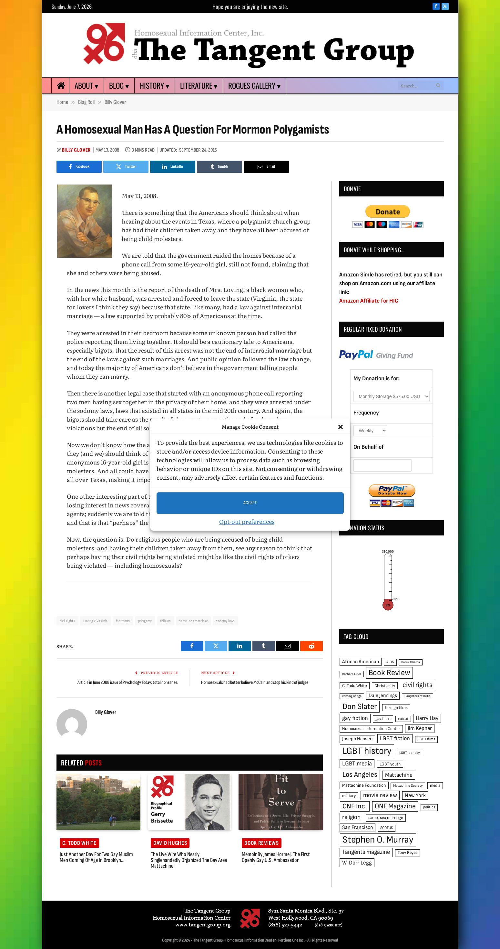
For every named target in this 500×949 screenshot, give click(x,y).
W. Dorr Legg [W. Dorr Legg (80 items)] (357, 862)
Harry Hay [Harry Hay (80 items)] (427, 718)
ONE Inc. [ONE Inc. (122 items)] (354, 806)
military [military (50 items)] (349, 795)
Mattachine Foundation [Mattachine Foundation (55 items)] (364, 785)
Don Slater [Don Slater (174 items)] (359, 707)
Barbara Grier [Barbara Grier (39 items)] (351, 674)
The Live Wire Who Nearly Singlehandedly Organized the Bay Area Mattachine (189, 860)
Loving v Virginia (95, 621)
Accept (250, 503)
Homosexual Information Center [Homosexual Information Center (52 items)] (371, 728)
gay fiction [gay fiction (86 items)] (355, 718)
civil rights (68, 621)
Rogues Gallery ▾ (254, 85)
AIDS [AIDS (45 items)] (390, 662)
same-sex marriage (193, 621)
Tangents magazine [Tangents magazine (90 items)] (366, 852)
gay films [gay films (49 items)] (383, 718)
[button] (340, 427)
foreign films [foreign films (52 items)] (396, 707)
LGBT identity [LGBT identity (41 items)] (409, 753)
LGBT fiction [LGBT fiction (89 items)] (395, 738)
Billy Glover (76, 150)
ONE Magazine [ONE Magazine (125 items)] (395, 806)
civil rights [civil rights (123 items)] (418, 685)
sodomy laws (225, 621)
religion (165, 621)
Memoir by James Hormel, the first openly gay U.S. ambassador (276, 857)
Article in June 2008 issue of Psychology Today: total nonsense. (127, 682)
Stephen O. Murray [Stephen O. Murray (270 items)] (377, 839)
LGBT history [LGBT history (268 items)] (367, 751)
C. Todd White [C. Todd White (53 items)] (354, 685)
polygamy (145, 621)
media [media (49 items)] (435, 785)
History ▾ (154, 85)
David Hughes (170, 843)
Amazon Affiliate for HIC (368, 300)
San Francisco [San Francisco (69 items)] (357, 827)
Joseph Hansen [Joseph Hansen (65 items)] (357, 739)
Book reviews (261, 843)
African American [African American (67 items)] (360, 662)
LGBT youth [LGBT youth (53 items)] (390, 764)
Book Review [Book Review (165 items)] (389, 672)
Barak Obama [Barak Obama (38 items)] (410, 662)
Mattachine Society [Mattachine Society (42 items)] (408, 786)
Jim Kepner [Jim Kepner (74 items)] (420, 728)
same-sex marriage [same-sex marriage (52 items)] (385, 817)
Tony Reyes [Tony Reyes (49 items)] (407, 852)
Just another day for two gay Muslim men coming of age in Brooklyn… (96, 857)
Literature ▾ (199, 85)
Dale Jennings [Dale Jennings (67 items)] (383, 696)
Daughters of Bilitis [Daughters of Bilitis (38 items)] (417, 696)
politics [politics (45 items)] (429, 807)
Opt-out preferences (246, 521)
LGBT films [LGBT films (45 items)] (426, 739)
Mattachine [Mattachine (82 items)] (399, 775)
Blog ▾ (119, 85)
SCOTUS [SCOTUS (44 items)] (386, 827)
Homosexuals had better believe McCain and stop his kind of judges (254, 682)
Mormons (123, 621)
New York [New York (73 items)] (415, 795)
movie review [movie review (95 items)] (380, 795)
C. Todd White (79, 843)
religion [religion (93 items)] (351, 817)
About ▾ (86, 85)
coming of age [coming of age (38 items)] (352, 696)
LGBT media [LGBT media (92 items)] (357, 763)
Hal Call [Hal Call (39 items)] (403, 719)
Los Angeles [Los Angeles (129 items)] (359, 774)
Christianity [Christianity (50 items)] (384, 685)
